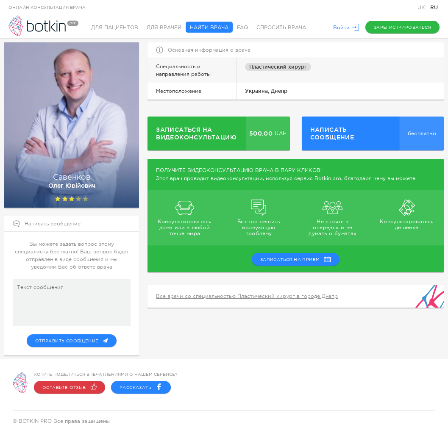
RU (434, 7)
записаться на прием (295, 259)
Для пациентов (114, 28)
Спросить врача (281, 28)
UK (422, 8)
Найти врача (209, 28)
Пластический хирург (278, 66)
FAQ (242, 28)
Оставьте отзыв (69, 387)
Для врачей (164, 28)
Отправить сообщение (72, 340)
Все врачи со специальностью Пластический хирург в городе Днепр (247, 296)
